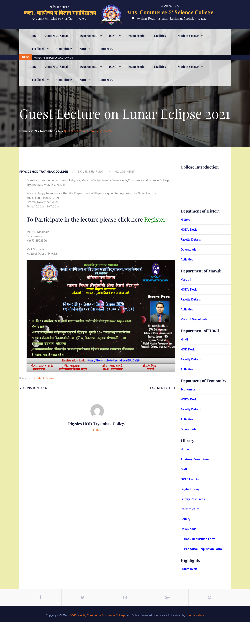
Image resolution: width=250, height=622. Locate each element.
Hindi (184, 339)
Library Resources (193, 499)
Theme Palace (195, 615)
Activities (187, 259)
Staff (184, 469)
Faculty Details (191, 239)
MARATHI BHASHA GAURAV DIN (54, 31)
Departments (88, 40)
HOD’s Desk (189, 229)
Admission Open (34, 388)
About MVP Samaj (56, 40)
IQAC (112, 40)
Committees (64, 53)
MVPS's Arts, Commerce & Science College (97, 615)
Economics (188, 389)
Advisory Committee (195, 459)
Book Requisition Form (199, 539)
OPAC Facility (190, 479)
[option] (106, 31)
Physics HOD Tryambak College (43, 171)
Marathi (186, 279)
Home (32, 40)
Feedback (38, 53)
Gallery (185, 519)
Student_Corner (44, 378)
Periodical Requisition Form (203, 549)
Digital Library (190, 489)
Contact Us (106, 53)
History (186, 219)
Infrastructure (190, 509)
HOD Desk (188, 349)
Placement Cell (160, 388)
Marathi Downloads (194, 319)
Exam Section (137, 40)
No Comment (124, 171)
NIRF (83, 53)
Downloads (188, 249)
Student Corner (188, 40)
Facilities (160, 40)
